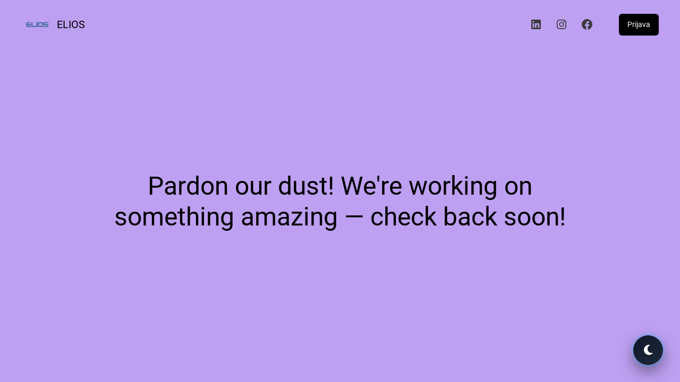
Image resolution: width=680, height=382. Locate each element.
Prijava (638, 24)
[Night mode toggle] (648, 350)
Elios (71, 24)
